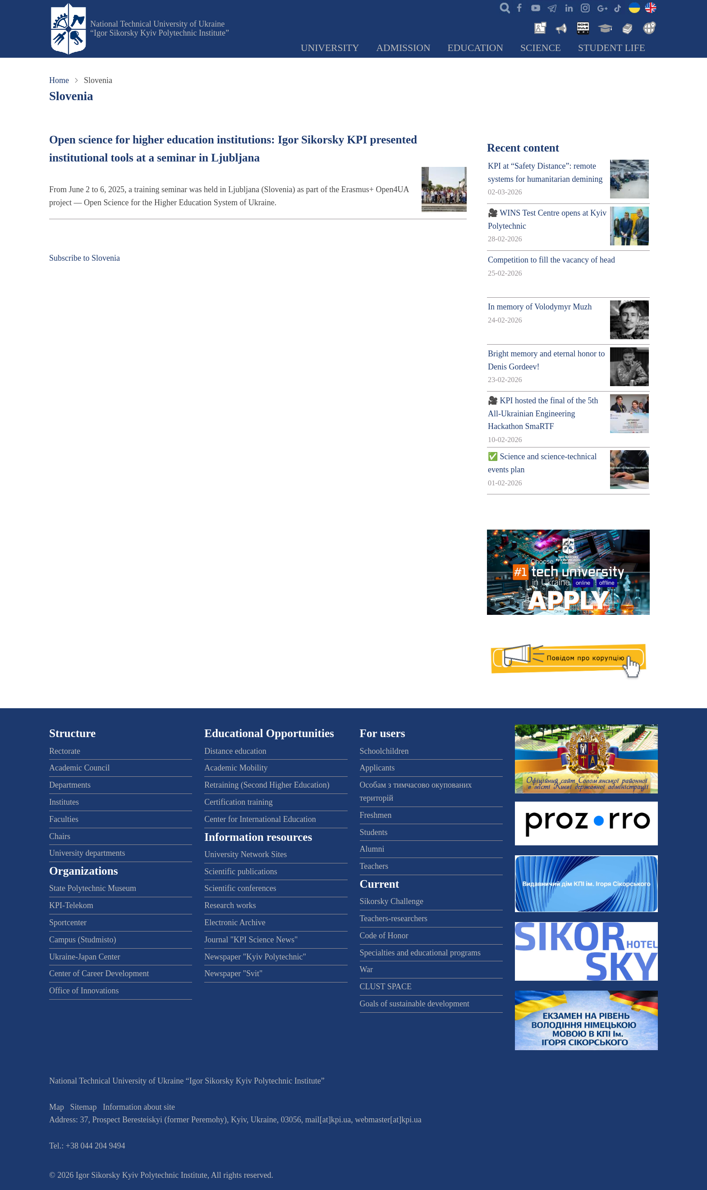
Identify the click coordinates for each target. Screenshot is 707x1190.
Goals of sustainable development (414, 1003)
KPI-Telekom (71, 905)
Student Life (611, 47)
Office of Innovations (84, 990)
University (330, 47)
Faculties (63, 819)
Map (56, 1107)
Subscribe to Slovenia (84, 258)
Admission (403, 47)
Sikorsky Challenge (392, 901)
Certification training (238, 802)
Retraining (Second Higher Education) (266, 784)
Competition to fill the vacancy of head (551, 259)
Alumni (372, 848)
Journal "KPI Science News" (251, 939)
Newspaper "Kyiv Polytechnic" (255, 956)
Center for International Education (260, 819)
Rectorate (64, 751)
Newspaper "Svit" (233, 973)
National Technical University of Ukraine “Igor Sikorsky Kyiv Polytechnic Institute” (159, 28)
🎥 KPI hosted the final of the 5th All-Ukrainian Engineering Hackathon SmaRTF (543, 413)
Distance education (235, 751)
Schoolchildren (384, 751)
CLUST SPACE (386, 986)
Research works (230, 905)
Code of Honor (384, 935)
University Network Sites (245, 854)
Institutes (64, 802)
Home (59, 80)
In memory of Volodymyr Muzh (540, 306)
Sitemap (83, 1107)
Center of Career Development (99, 973)
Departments (70, 784)
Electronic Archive (234, 922)
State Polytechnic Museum (92, 888)
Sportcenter (68, 922)
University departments (87, 853)
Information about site (139, 1107)
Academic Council (79, 767)
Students (374, 832)
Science (540, 47)
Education (476, 47)
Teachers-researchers (394, 918)
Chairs (59, 836)
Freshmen (376, 815)
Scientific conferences (240, 888)
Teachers (374, 866)
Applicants (377, 767)
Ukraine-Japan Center (84, 956)
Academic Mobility (235, 767)
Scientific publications (240, 871)
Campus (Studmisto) (82, 939)
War (366, 969)
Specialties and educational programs (420, 952)
